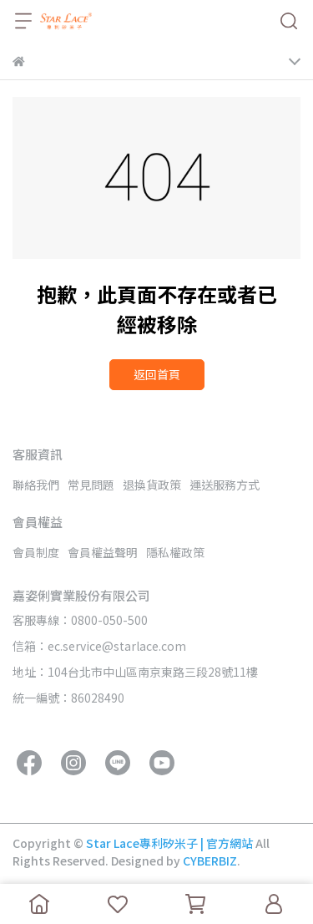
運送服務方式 (224, 484)
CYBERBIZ (210, 860)
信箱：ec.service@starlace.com (99, 645)
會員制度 (36, 552)
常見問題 (91, 484)
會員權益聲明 (103, 552)
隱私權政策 (175, 552)
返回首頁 (157, 374)
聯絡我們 (36, 484)
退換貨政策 (152, 484)
